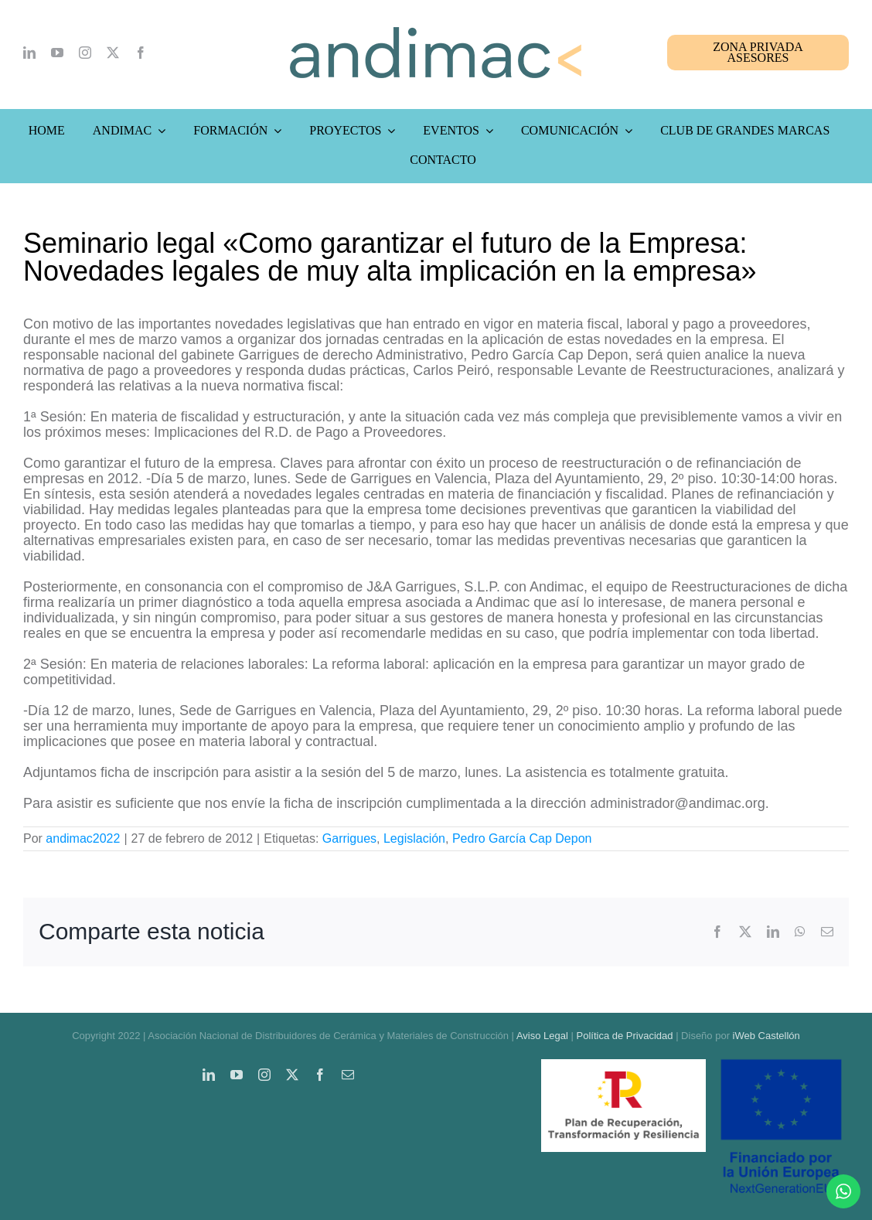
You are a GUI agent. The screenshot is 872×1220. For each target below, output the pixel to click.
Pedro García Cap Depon (522, 838)
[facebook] (141, 52)
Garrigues (349, 838)
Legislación (414, 838)
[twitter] (113, 52)
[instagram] (85, 52)
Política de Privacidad (625, 1035)
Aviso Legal (542, 1035)
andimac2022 (83, 838)
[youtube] (57, 52)
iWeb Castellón (766, 1035)
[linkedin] (29, 52)
